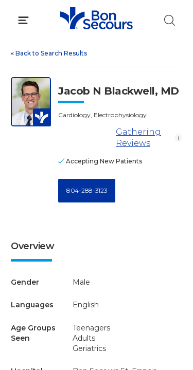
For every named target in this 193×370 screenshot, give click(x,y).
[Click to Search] (170, 20)
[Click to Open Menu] (23, 20)
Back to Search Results (49, 53)
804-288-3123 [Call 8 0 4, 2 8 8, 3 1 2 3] (86, 190)
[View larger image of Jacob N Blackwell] (31, 102)
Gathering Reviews (109, 137)
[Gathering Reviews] (85, 137)
